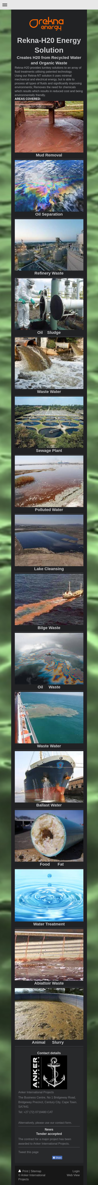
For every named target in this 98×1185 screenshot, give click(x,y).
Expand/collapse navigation (49, 5)
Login (76, 1171)
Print (23, 1171)
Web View (73, 1175)
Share (57, 1158)
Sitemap (36, 1171)
